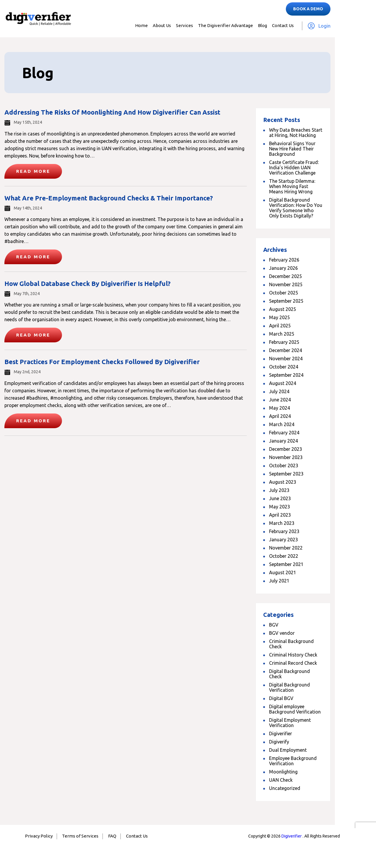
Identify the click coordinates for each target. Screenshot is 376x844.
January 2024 (283, 440)
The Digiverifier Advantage (225, 25)
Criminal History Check (293, 654)
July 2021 (279, 580)
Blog (262, 25)
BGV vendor (282, 633)
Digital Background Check (289, 674)
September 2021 (286, 564)
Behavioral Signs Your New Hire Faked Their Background (292, 149)
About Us (162, 25)
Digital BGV (281, 698)
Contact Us (283, 25)
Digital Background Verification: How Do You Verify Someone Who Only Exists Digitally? (295, 207)
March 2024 (281, 424)
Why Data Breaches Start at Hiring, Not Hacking (295, 132)
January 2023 (283, 539)
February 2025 (284, 342)
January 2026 (283, 268)
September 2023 (286, 473)
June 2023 (280, 498)
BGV (273, 624)
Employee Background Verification (293, 761)
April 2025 (280, 325)
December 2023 (285, 449)
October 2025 (283, 292)
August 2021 (282, 572)
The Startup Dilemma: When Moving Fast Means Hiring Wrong (292, 186)
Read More (33, 171)
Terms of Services (80, 835)
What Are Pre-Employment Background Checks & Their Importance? (108, 198)
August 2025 (282, 309)
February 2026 (284, 259)
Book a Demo (308, 8)
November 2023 (286, 457)
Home (141, 25)
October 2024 (283, 366)
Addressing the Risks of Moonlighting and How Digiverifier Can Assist (112, 112)
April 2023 (280, 515)
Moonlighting (283, 771)
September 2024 (286, 375)
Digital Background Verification (289, 687)
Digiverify (279, 741)
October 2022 (283, 556)
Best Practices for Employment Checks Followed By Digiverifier (102, 361)
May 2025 (279, 317)
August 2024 (282, 383)
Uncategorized (284, 788)
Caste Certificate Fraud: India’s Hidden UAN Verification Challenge (294, 167)
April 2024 (280, 416)
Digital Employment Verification (290, 722)
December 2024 (285, 350)
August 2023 (282, 482)
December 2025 (285, 276)
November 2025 (286, 284)
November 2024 (286, 358)
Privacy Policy (39, 835)
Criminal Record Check (293, 663)
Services (184, 25)
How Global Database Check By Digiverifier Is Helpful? (87, 283)
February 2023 (284, 531)
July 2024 (279, 391)
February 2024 (284, 432)
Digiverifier (280, 733)
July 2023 (279, 490)
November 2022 (286, 547)
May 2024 (279, 408)
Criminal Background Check (291, 644)
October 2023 (283, 465)
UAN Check (281, 780)
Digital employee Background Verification (295, 709)
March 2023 (281, 523)
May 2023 (279, 506)
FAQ (112, 835)
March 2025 (281, 333)
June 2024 (280, 399)
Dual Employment (288, 750)
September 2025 (286, 301)
